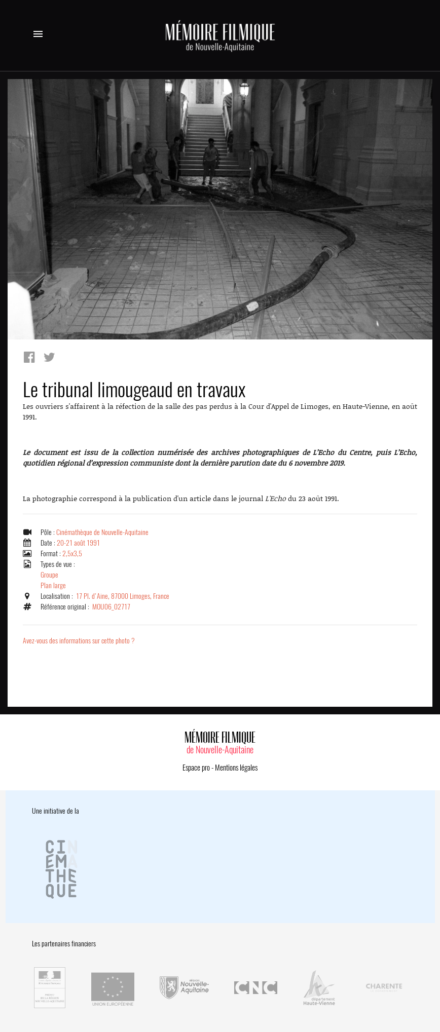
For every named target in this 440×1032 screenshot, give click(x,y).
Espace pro (196, 767)
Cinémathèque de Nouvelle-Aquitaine (102, 532)
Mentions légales (236, 767)
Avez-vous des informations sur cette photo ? (79, 640)
